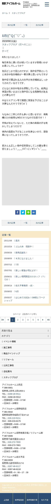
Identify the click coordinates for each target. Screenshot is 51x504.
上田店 (6, 500)
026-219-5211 (14, 418)
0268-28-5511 (14, 394)
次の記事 (39, 25)
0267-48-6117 (14, 466)
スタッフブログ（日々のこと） (17, 44)
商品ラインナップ (12, 353)
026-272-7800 (14, 442)
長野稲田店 (19, 500)
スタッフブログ (11, 377)
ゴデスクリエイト (20, 490)
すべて (5, 51)
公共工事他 (9, 365)
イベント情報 (10, 341)
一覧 (25, 25)
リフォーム (9, 359)
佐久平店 (44, 500)
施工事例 (8, 347)
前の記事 (11, 25)
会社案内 (8, 371)
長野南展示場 (32, 500)
